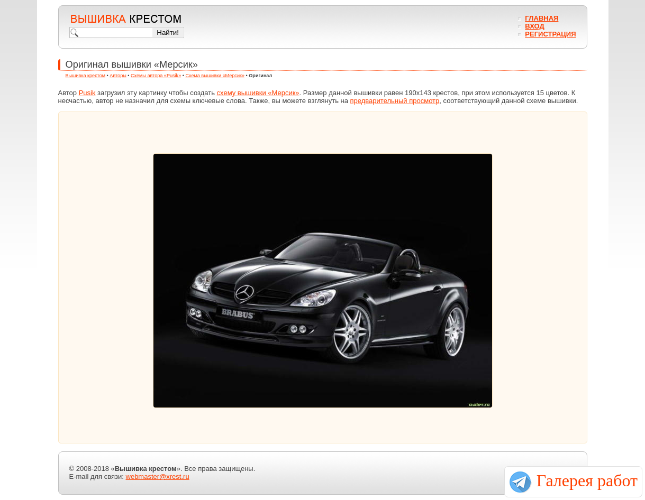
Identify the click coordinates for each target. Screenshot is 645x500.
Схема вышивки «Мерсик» (214, 75)
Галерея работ (587, 480)
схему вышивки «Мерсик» (258, 93)
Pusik (87, 93)
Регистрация (550, 34)
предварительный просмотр (395, 101)
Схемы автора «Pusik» (156, 75)
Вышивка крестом (86, 75)
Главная (541, 18)
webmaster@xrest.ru (157, 476)
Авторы (118, 75)
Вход (534, 26)
